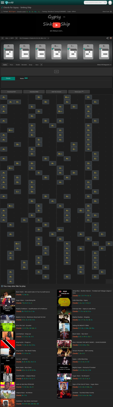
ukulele (18, 64)
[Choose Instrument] (41, 64)
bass (37, 64)
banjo (30, 64)
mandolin (24, 64)
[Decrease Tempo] (2, 38)
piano (11, 64)
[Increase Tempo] (16, 38)
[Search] (105, 2)
